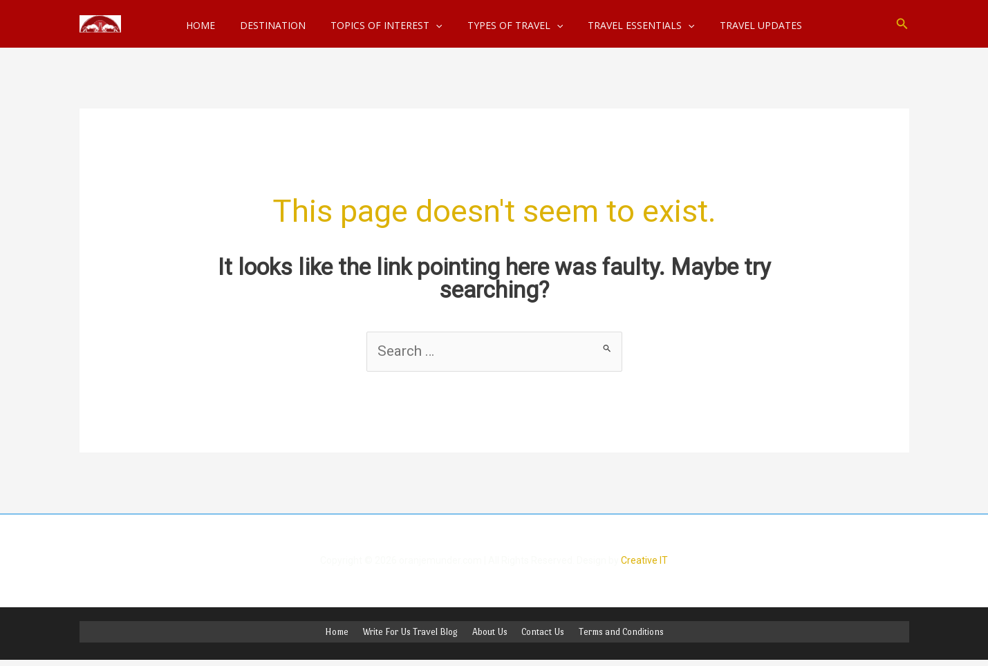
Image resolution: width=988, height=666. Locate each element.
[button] (902, 23)
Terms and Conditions (612, 634)
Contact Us (538, 634)
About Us (489, 634)
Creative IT (644, 561)
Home (345, 634)
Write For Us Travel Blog (415, 634)
